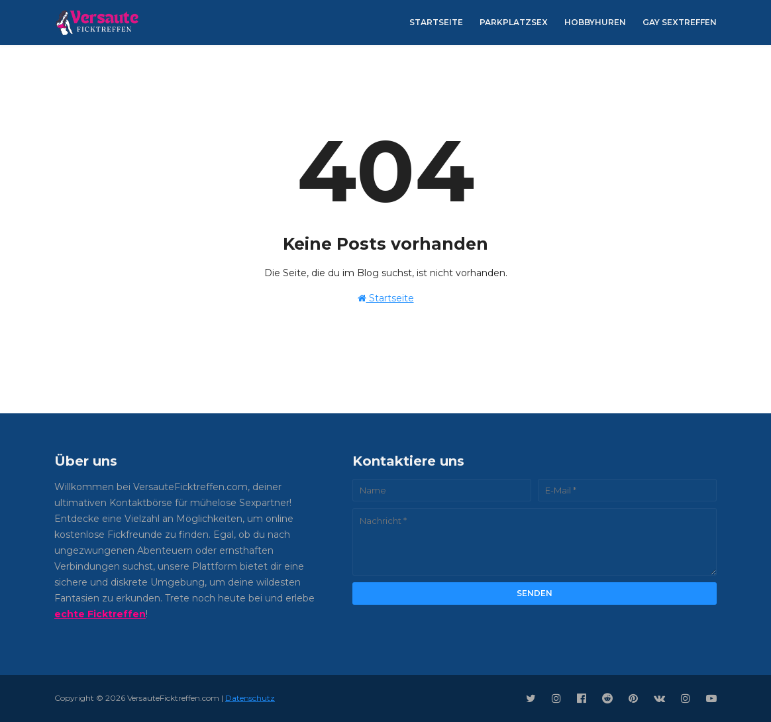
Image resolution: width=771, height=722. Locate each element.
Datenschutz (250, 698)
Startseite (386, 298)
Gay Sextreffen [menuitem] (679, 22)
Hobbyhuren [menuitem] (595, 22)
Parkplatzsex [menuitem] (514, 22)
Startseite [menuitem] (436, 22)
